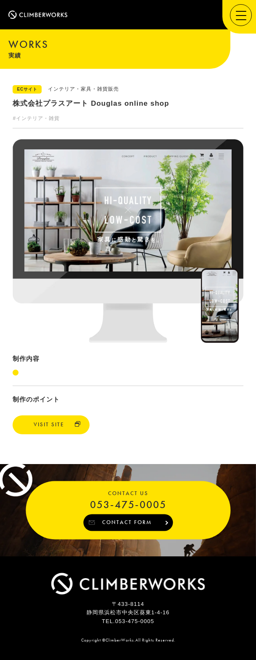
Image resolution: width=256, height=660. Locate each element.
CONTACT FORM (127, 522)
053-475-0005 (128, 505)
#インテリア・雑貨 (36, 118)
